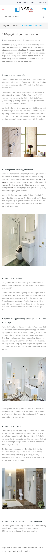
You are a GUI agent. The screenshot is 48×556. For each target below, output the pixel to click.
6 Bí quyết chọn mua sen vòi (20, 34)
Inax (17, 116)
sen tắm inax (22, 548)
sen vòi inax (32, 548)
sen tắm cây (11, 188)
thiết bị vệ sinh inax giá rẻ (21, 551)
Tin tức (19, 2)
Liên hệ (26, 2)
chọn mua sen (12, 548)
